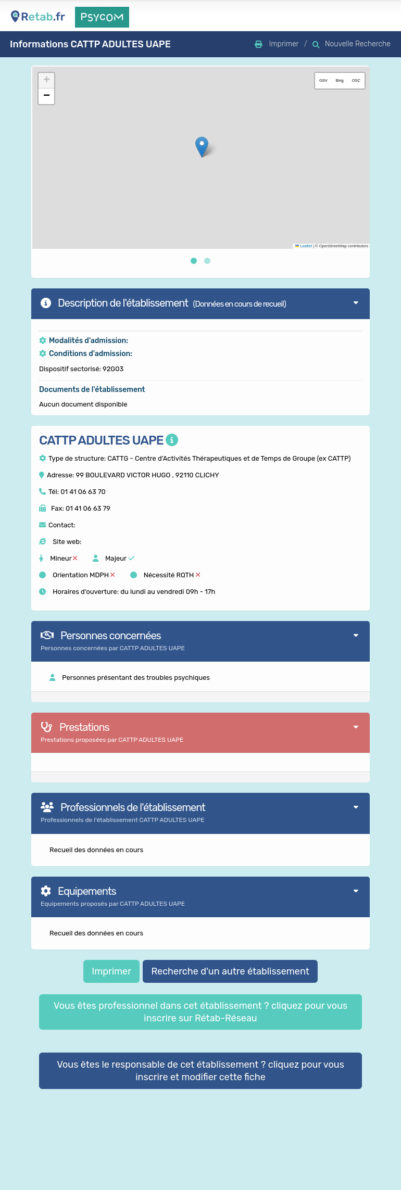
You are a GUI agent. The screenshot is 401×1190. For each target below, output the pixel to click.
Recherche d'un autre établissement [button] (230, 971)
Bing (339, 80)
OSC (355, 80)
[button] (201, 147)
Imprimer (111, 971)
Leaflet (302, 246)
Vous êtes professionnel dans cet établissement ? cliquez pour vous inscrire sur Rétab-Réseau (200, 1012)
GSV (322, 80)
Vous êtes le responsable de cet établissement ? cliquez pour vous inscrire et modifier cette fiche (200, 1071)
